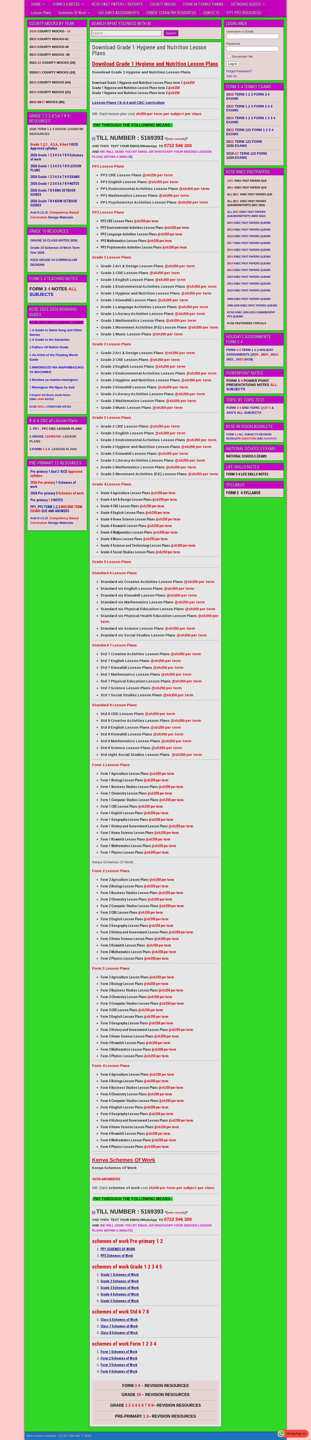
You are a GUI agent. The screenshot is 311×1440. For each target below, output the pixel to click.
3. (48, 347)
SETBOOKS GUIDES (246, 4)
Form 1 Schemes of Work (119, 1352)
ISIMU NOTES (41, 399)
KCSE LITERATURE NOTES (50, 406)
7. (52, 387)
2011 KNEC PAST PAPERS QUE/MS (248, 283)
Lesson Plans (41, 12)
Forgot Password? (239, 71)
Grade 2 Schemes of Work (120, 1281)
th (118, 532)
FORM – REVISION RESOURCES (155, 1386)
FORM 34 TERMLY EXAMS (203, 4)
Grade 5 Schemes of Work (120, 1301)
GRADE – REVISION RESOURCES (155, 1405)
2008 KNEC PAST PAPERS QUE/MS (248, 298)
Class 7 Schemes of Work (119, 1326)
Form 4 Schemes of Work (119, 1371)
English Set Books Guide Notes (51, 395)
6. (53, 380)
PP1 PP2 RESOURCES (243, 12)
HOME (36, 4)
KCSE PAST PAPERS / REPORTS (117, 4)
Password (233, 43)
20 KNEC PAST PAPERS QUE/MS (248, 222)
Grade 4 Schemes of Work (120, 1294)
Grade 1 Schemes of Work (120, 1275)
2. (49, 339)
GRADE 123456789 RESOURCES (171, 12)
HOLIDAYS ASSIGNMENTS (118, 12)
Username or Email (239, 31)
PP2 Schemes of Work (117, 1256)
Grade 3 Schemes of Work (120, 1288)
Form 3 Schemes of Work (119, 1365)
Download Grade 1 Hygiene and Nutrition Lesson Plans (149, 50)
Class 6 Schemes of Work (119, 1320)
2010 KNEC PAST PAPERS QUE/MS (248, 290)
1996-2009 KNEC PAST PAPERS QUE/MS (252, 305)
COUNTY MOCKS (163, 4)
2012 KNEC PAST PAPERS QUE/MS (248, 276)
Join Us (231, 76)
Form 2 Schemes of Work (119, 1358)
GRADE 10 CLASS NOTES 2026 (54, 240)
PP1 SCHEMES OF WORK (118, 1249)
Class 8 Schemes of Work (119, 1333)
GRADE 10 (211, 12)
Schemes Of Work (72, 12)
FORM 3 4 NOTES (66, 4)
